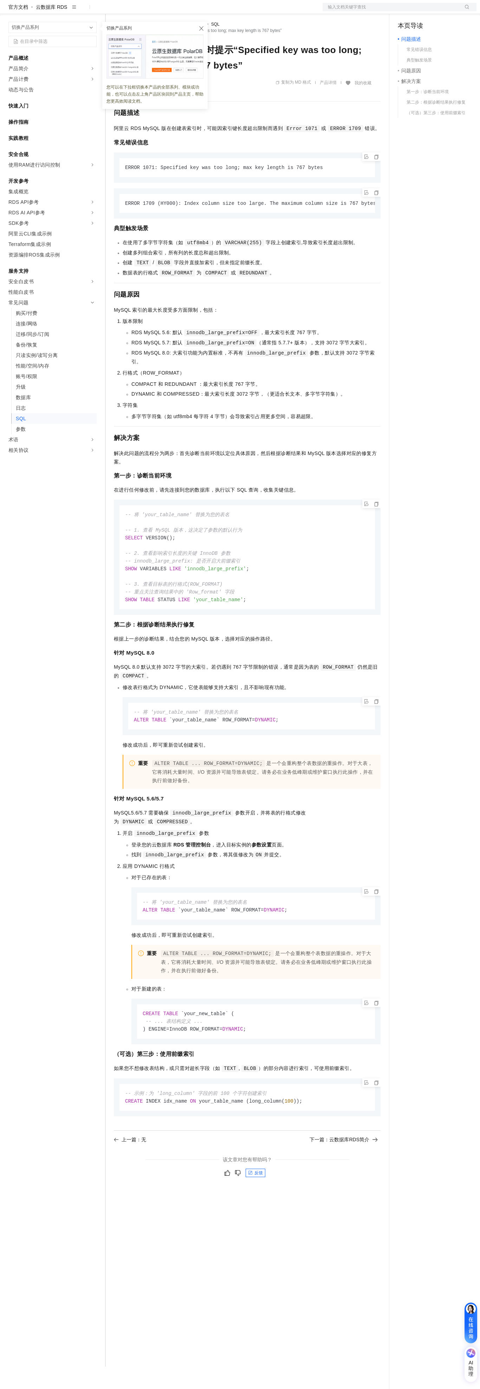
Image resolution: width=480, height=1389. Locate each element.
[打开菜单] (11, 11)
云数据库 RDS (51, 29)
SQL (215, 46)
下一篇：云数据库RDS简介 (344, 1170)
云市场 (171, 11)
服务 (207, 11)
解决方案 (113, 11)
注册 (439, 11)
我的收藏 (363, 105)
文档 (391, 11)
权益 (135, 11)
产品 (91, 11)
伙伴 (190, 11)
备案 (405, 11)
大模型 (72, 11)
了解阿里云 (231, 11)
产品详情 (328, 105)
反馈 (255, 1203)
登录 (465, 11)
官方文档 (18, 29)
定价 (152, 11)
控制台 (422, 11)
